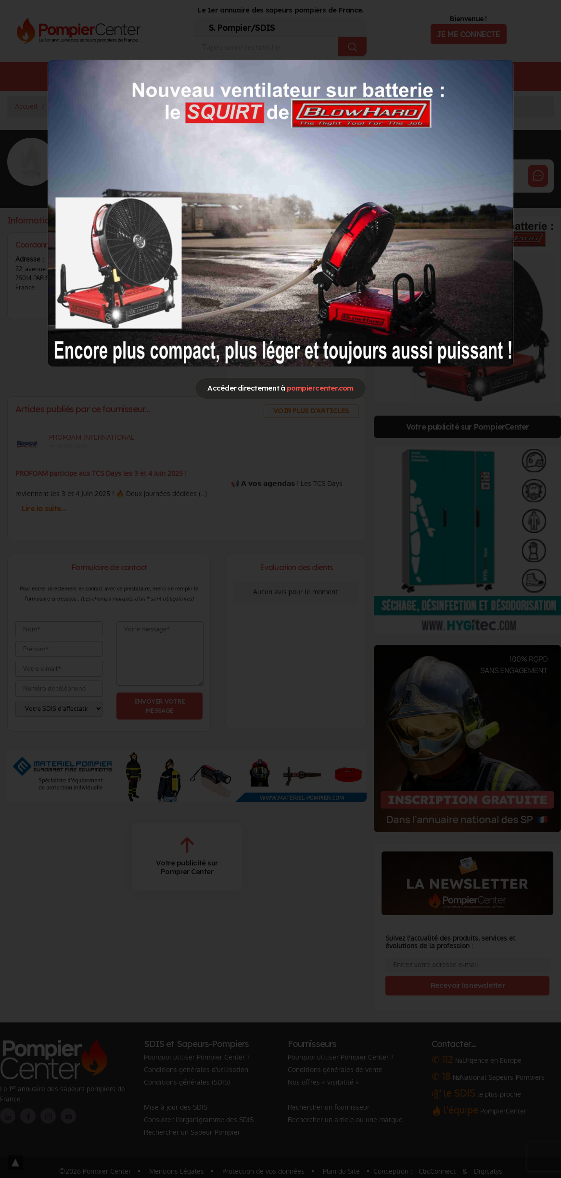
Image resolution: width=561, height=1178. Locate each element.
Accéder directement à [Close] (280, 388)
